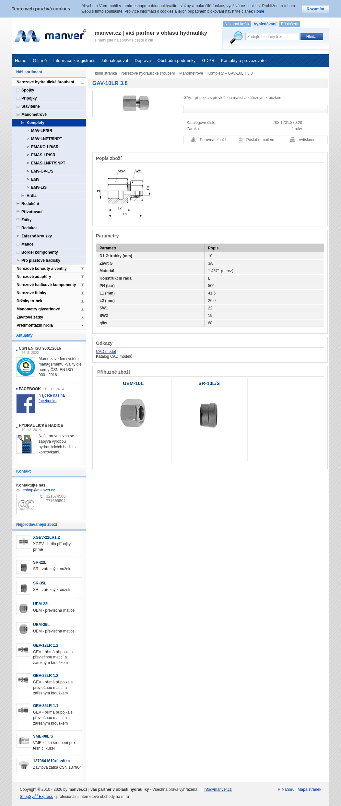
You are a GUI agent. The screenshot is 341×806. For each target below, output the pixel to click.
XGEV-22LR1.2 (46, 537)
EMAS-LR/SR (43, 155)
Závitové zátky (30, 317)
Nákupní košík (237, 24)
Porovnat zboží (213, 140)
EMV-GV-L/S (42, 171)
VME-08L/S (43, 736)
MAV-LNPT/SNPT (46, 139)
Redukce (29, 228)
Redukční (30, 203)
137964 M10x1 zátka (51, 761)
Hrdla (32, 195)
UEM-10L (133, 383)
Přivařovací (31, 212)
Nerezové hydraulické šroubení (148, 73)
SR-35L (39, 583)
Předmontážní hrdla (35, 325)
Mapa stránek (309, 789)
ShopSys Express (36, 796)
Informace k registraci (73, 60)
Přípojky (29, 98)
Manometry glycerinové (38, 309)
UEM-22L (41, 604)
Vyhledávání (265, 24)
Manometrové (191, 73)
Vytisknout (308, 140)
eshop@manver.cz (39, 490)
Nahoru (288, 789)
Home (20, 60)
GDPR (208, 60)
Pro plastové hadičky (40, 260)
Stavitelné (30, 106)
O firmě (40, 60)
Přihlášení (289, 24)
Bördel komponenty (39, 252)
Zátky (26, 220)
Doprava (143, 60)
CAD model (106, 351)
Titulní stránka (105, 73)
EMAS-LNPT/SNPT (48, 163)
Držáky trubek (29, 301)
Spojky (27, 90)
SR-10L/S (209, 383)
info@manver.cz (218, 789)
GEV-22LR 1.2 (45, 675)
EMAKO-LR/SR (45, 147)
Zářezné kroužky (36, 236)
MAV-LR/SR (41, 130)
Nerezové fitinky (31, 293)
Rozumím (315, 9)
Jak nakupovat (114, 60)
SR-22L (39, 562)
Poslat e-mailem (260, 140)
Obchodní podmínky (176, 60)
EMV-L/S (39, 187)
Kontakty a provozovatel (244, 60)
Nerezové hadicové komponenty (46, 285)
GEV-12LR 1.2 (45, 645)
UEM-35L (41, 624)
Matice (27, 244)
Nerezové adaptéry (34, 276)
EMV (35, 179)
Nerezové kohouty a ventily (42, 268)
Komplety (215, 73)
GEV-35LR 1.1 (45, 706)
